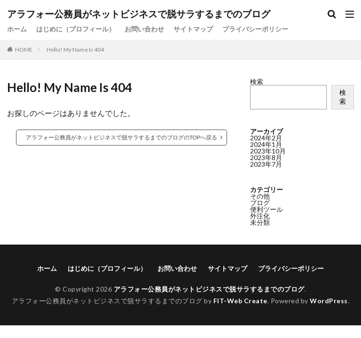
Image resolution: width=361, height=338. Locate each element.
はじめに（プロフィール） (75, 29)
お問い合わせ (144, 29)
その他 (260, 196)
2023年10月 (268, 151)
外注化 (260, 216)
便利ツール (266, 209)
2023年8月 (266, 157)
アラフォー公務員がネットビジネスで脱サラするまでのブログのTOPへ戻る (121, 137)
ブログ (260, 203)
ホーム (17, 29)
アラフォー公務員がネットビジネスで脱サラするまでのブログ (138, 14)
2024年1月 (266, 144)
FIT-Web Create (240, 301)
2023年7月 (266, 164)
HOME (23, 49)
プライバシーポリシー (255, 29)
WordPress (329, 301)
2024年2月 (266, 138)
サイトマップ (193, 29)
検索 (256, 81)
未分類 (260, 222)
